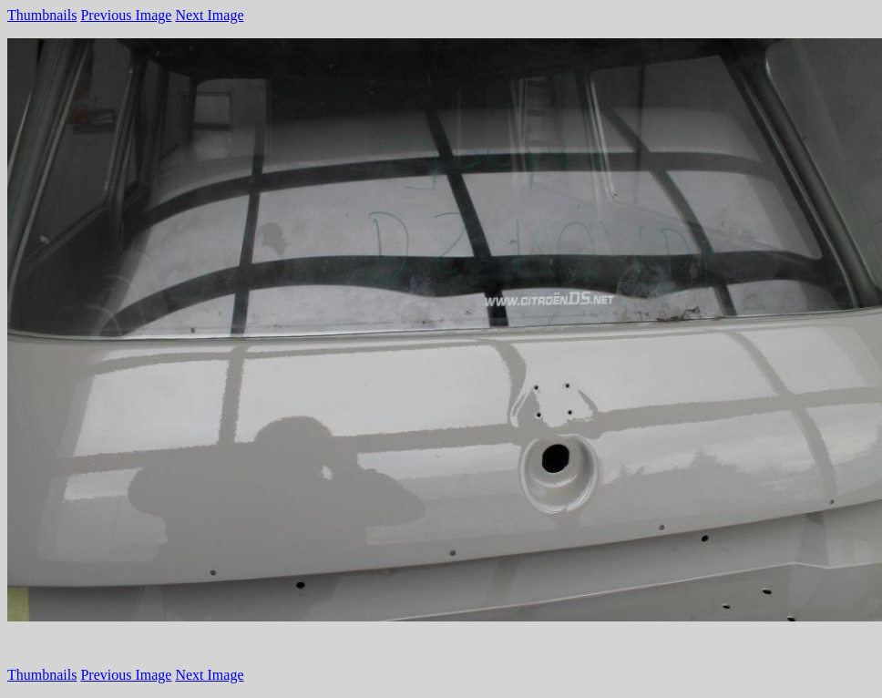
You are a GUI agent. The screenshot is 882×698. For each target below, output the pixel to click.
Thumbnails (42, 15)
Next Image (209, 15)
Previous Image (125, 15)
